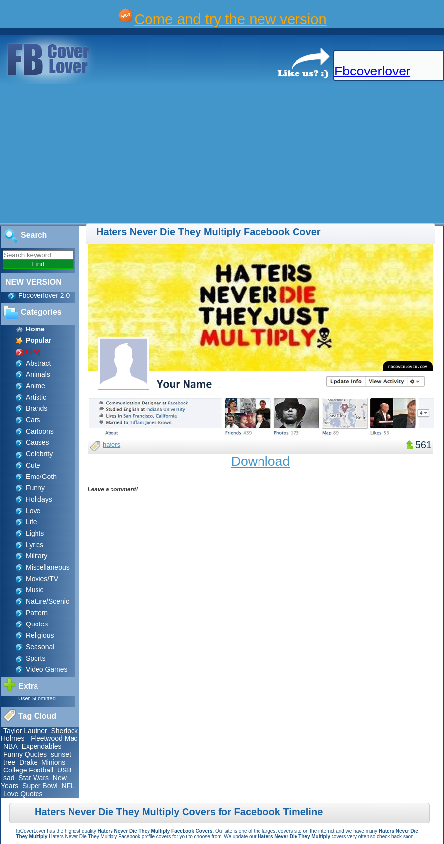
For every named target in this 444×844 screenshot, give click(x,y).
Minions (53, 762)
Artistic (36, 397)
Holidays (39, 499)
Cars (33, 420)
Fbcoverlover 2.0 (44, 295)
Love (33, 510)
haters (111, 444)
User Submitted (37, 698)
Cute (33, 465)
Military (36, 556)
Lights (35, 533)
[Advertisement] (166, 154)
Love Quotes (22, 794)
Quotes (37, 624)
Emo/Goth (41, 476)
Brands (36, 408)
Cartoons (40, 431)
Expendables (42, 746)
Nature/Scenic (47, 601)
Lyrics (34, 545)
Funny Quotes (25, 754)
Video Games (47, 669)
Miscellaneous (48, 567)
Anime (35, 386)
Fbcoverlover (372, 71)
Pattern (37, 613)
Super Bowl (40, 786)
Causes (37, 442)
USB (64, 770)
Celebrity (39, 454)
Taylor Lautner (25, 730)
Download (260, 461)
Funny (35, 488)
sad (9, 778)
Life (31, 522)
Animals (38, 374)
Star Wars (33, 778)
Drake (28, 762)
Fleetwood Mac (54, 738)
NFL (67, 786)
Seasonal (40, 647)
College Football (28, 770)
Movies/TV (42, 579)
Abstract (38, 363)
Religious (40, 635)
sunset (61, 754)
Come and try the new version (230, 19)
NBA (10, 746)
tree (9, 762)
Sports (35, 658)
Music (35, 590)
